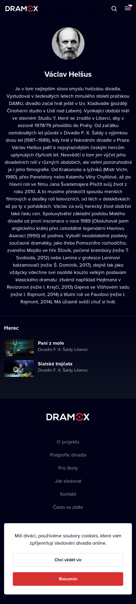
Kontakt (68, 494)
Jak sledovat (68, 480)
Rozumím (68, 579)
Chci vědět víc (68, 560)
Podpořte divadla (68, 454)
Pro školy (68, 467)
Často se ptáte (68, 507)
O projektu (68, 441)
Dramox (21, 8)
